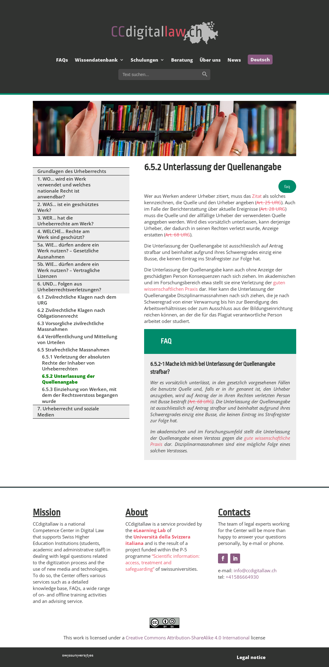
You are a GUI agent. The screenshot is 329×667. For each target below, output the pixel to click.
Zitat (257, 196)
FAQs (62, 60)
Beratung (182, 60)
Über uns (210, 60)
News (234, 60)
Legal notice (251, 657)
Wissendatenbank (96, 60)
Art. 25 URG (268, 202)
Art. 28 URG (272, 209)
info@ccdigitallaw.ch (255, 570)
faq (287, 186)
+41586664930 (242, 577)
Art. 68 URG (177, 235)
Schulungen (144, 60)
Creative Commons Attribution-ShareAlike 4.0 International (188, 637)
